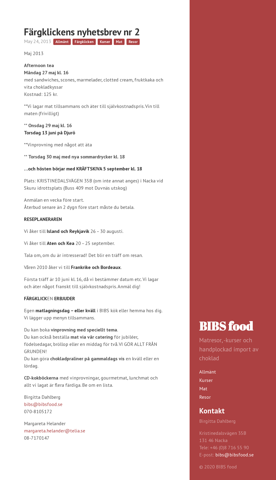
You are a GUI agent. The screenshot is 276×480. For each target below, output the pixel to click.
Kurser (206, 380)
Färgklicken (84, 41)
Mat (203, 389)
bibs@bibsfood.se (234, 455)
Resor (205, 397)
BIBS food (226, 326)
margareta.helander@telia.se (54, 431)
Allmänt (207, 372)
